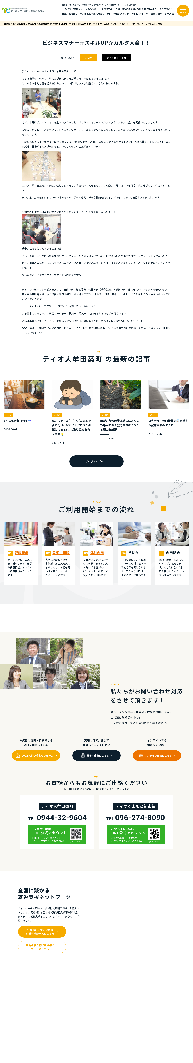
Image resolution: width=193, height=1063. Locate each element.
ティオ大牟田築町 (116, 57)
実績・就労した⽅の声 (162, 14)
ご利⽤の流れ (92, 8)
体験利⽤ (97, 552)
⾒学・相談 (61, 552)
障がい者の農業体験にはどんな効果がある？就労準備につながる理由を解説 (119, 425)
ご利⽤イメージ (140, 14)
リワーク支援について (117, 14)
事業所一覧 (107, 8)
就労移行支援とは (74, 8)
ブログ (88, 57)
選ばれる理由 (69, 14)
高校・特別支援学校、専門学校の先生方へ (136, 8)
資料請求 (21, 552)
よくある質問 (166, 8)
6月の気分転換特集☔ (18, 420)
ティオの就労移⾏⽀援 (91, 14)
